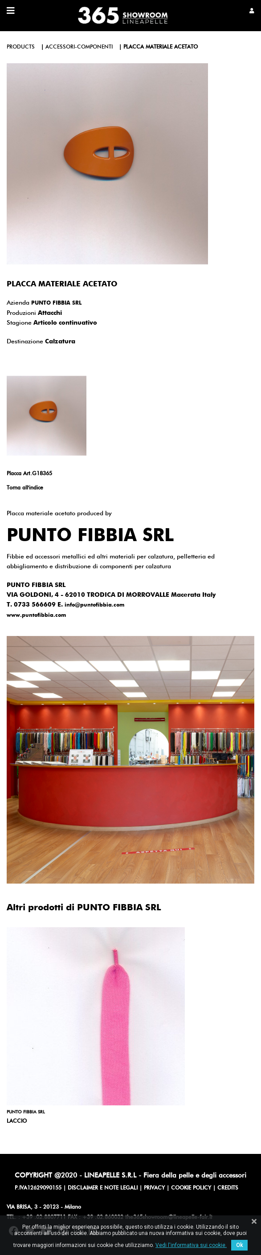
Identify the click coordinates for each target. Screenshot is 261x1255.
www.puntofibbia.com (36, 615)
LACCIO (17, 1121)
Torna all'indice (25, 488)
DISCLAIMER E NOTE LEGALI (103, 1188)
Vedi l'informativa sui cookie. (191, 1245)
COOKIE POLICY (191, 1188)
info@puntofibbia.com (94, 605)
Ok (239, 1245)
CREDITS (227, 1188)
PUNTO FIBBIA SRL (56, 303)
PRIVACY (154, 1188)
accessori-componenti (79, 47)
